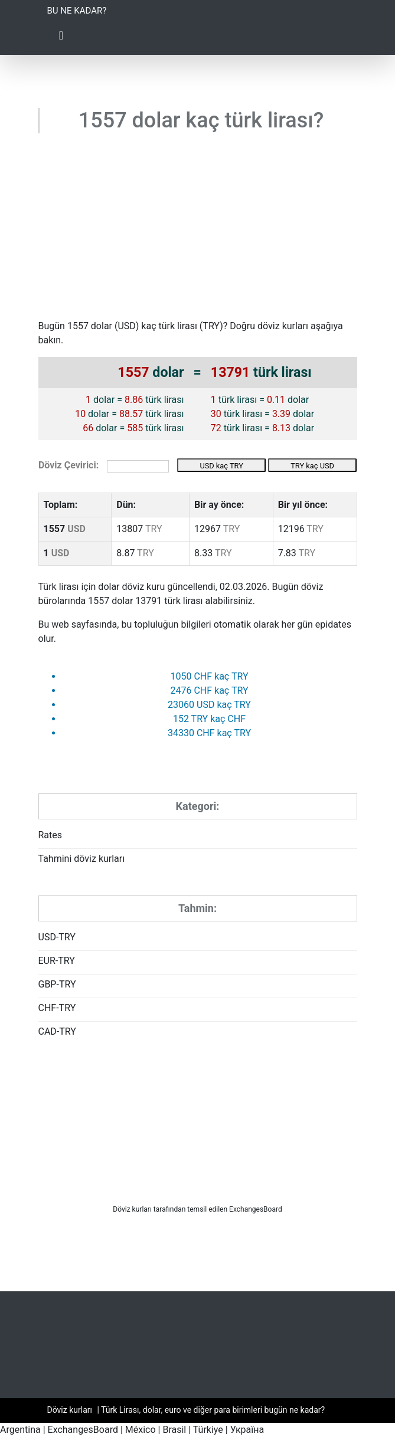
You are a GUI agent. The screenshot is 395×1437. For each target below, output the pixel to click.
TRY (211, 326)
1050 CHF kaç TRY (209, 676)
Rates (50, 835)
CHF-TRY (57, 1007)
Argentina (20, 1429)
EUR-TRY (56, 960)
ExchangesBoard (83, 1429)
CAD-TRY (57, 1031)
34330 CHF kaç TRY (209, 733)
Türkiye (208, 1429)
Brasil (174, 1429)
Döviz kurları (132, 1209)
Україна (247, 1429)
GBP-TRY (57, 984)
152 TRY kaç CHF (209, 718)
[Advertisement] (197, 230)
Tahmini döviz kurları (81, 858)
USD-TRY (57, 937)
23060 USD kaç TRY (209, 704)
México (140, 1429)
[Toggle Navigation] (61, 38)
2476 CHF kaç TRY (209, 690)
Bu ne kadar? (77, 10)
